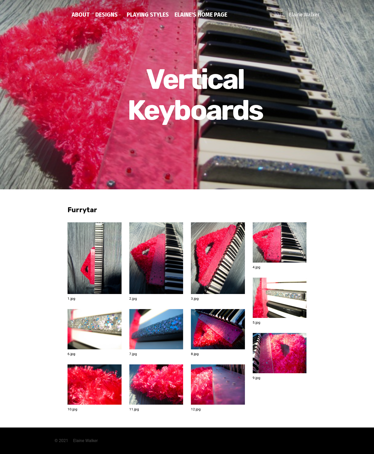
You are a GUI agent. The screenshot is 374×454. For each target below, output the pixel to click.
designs (106, 14)
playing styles (148, 14)
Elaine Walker (304, 14)
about (81, 14)
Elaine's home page (201, 14)
